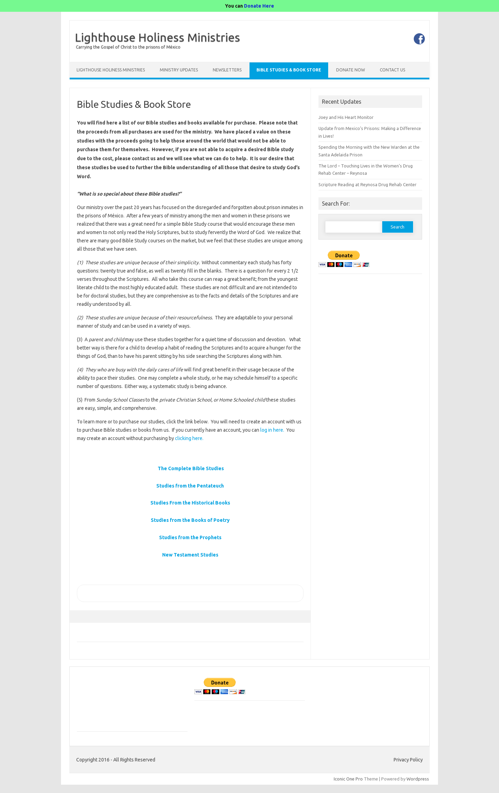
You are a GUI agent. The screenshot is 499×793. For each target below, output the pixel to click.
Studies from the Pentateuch (190, 486)
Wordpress (417, 778)
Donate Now (350, 70)
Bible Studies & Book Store (288, 70)
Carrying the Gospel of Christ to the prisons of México (128, 47)
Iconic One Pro (348, 778)
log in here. (272, 430)
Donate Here (259, 6)
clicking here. (189, 438)
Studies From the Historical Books (190, 503)
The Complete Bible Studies (191, 468)
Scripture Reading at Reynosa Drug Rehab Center (367, 184)
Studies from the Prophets (190, 537)
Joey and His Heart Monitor (346, 117)
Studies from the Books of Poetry (190, 520)
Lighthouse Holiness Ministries (157, 37)
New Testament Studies (190, 555)
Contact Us (392, 70)
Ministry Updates (179, 70)
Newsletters (227, 70)
